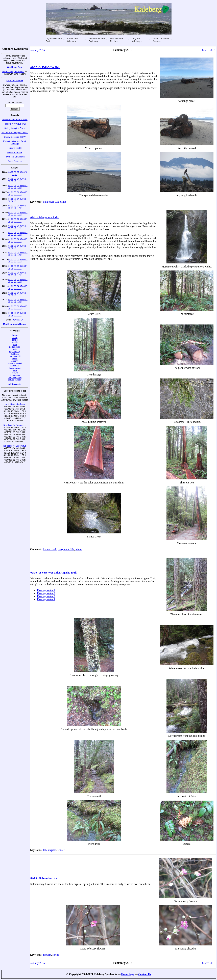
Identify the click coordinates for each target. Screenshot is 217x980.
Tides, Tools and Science (161, 39)
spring (15, 340)
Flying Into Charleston (15, 157)
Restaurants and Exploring (97, 39)
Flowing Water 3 (46, 596)
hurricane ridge (14, 377)
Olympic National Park (54, 39)
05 (12, 172)
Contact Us (144, 974)
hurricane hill (14, 356)
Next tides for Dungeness (15, 425)
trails (15, 370)
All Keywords (14, 384)
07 (18, 172)
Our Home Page (14, 67)
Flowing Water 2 (46, 593)
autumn (14, 361)
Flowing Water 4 (46, 599)
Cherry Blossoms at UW (15, 137)
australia (14, 354)
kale (15, 349)
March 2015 (208, 50)
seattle (15, 342)
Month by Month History (14, 324)
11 (13, 174)
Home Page (127, 974)
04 (9, 172)
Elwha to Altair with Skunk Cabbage (14, 142)
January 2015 (37, 50)
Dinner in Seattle (14, 152)
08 (21, 172)
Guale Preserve (15, 161)
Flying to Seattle (15, 148)
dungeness (15, 375)
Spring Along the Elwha (14, 128)
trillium (15, 373)
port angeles (14, 347)
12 (16, 174)
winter (14, 337)
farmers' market (15, 363)
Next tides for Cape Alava (14, 446)
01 (9, 179)
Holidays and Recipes (116, 39)
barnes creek (50, 549)
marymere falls (66, 549)
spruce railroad (14, 380)
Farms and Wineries (72, 39)
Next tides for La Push (15, 404)
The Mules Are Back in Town (14, 119)
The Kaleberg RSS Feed (13, 71)
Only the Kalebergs (136, 39)
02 (12, 179)
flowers (15, 335)
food (15, 344)
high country (14, 351)
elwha (14, 359)
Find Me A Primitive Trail (15, 124)
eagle (63, 201)
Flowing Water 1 (46, 590)
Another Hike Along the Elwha (15, 132)
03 (15, 179)
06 (15, 172)
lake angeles (14, 368)
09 (23, 172)
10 (26, 172)
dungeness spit (51, 201)
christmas (14, 366)
